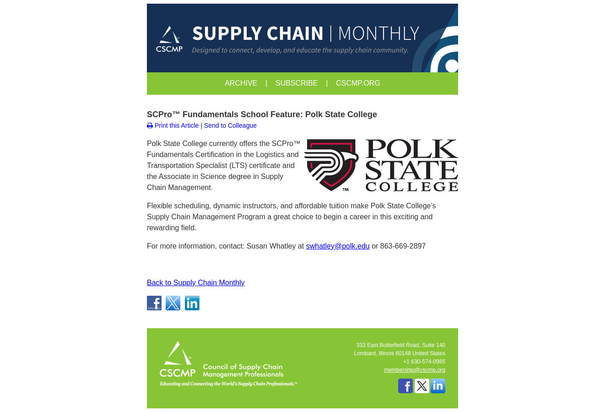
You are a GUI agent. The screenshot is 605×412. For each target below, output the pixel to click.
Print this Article (173, 125)
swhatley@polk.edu (338, 246)
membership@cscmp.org (414, 370)
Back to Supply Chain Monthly (195, 283)
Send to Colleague (230, 125)
